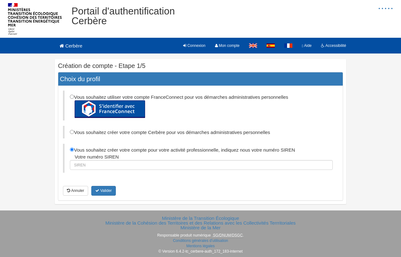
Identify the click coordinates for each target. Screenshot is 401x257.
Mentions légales (200, 246)
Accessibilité (333, 45)
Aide (307, 45)
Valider (103, 190)
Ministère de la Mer (200, 227)
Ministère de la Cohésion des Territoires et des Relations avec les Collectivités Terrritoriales (200, 223)
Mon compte (227, 45)
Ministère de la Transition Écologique (200, 218)
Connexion (194, 45)
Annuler (75, 190)
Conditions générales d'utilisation (200, 240)
